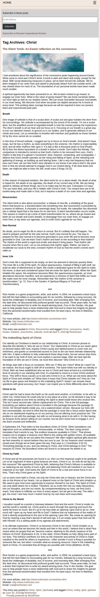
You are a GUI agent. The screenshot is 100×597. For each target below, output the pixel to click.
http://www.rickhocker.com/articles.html (46, 318)
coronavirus (76, 329)
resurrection (26, 332)
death (86, 329)
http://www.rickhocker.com (25, 321)
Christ (32, 329)
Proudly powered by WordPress (23, 595)
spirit (83, 590)
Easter (6, 332)
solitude (38, 332)
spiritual (92, 590)
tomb (46, 332)
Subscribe (9, 26)
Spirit (38, 590)
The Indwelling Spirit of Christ (22, 337)
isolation (15, 332)
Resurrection (42, 329)
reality (77, 590)
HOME (7, 2)
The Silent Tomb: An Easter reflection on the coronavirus (40, 48)
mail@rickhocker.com (21, 324)
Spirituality (48, 590)
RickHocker (75, 332)
